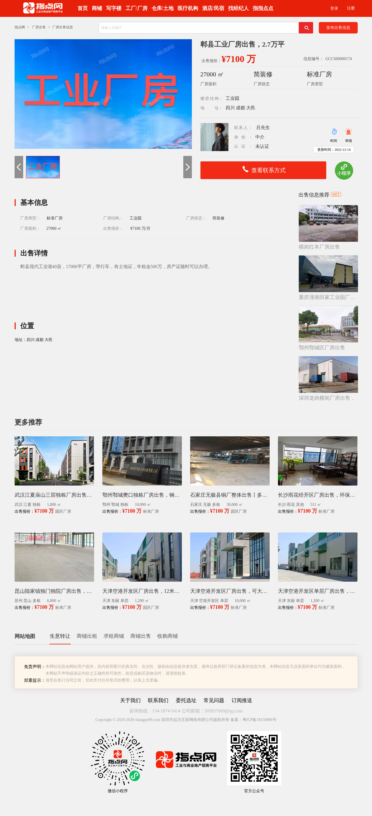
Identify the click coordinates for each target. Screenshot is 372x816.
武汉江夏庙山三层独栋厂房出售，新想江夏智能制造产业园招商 (54, 495)
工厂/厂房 (137, 8)
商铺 (97, 8)
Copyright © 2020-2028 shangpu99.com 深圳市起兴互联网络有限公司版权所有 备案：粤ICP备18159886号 (186, 720)
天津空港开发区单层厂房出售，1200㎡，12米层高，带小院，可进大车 (317, 591)
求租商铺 (114, 636)
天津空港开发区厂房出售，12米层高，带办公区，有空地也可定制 (142, 591)
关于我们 (130, 700)
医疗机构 (188, 8)
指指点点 (263, 8)
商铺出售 (140, 636)
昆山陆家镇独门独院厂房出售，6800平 (54, 591)
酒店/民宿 (213, 8)
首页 (82, 8)
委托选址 (186, 700)
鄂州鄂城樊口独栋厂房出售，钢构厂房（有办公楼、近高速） (142, 495)
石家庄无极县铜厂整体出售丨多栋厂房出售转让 (230, 495)
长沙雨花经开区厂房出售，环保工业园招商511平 (317, 495)
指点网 (20, 27)
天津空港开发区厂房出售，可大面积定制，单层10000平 (230, 591)
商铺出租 (87, 636)
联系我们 (158, 700)
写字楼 (114, 8)
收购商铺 (167, 636)
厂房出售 (39, 27)
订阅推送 (242, 700)
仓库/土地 (163, 8)
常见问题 (214, 700)
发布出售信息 (338, 27)
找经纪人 (238, 8)
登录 (334, 8)
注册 (351, 8)
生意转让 (60, 636)
